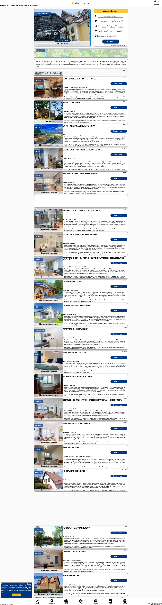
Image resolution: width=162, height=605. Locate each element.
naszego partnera (100, 98)
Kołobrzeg (38, 425)
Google (29, 584)
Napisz (159, 604)
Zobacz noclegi (119, 84)
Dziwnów (38, 260)
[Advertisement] (81, 509)
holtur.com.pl (81, 3)
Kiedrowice (38, 473)
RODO (3, 592)
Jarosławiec (38, 283)
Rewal (37, 577)
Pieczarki (38, 378)
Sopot (37, 354)
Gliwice (37, 151)
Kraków (37, 212)
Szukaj (111, 41)
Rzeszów (37, 449)
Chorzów (38, 80)
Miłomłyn (38, 104)
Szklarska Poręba (40, 128)
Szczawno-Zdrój (40, 331)
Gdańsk (37, 175)
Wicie (37, 307)
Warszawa (38, 236)
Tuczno (37, 530)
